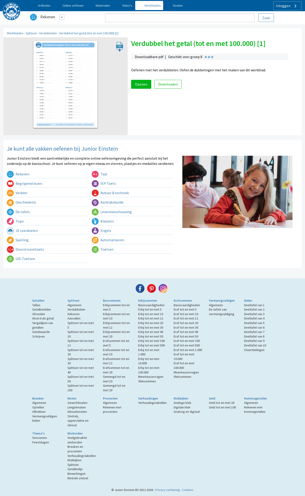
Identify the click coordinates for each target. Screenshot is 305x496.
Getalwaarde (41, 332)
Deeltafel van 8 (254, 336)
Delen (248, 300)
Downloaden (168, 84)
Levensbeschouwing (112, 211)
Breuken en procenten (75, 449)
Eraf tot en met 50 (186, 336)
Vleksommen (147, 381)
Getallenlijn (75, 469)
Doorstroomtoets (25, 249)
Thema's (38, 433)
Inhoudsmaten (77, 412)
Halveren (73, 314)
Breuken (38, 398)
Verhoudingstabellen (152, 403)
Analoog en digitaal (187, 412)
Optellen (38, 407)
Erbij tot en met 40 (150, 332)
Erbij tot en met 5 (150, 309)
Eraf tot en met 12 (186, 318)
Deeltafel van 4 (254, 318)
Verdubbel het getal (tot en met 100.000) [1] (88, 33)
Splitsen (31, 33)
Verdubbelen (48, 33)
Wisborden (75, 433)
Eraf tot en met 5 (185, 309)
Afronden (38, 314)
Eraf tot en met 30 (186, 327)
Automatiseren (108, 240)
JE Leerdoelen (22, 230)
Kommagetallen (255, 398)
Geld (212, 398)
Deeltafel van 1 (254, 305)
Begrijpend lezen (24, 183)
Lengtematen (76, 407)
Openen (141, 84)
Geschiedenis (21, 202)
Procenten (110, 398)
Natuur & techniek (110, 192)
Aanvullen (74, 318)
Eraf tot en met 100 (187, 341)
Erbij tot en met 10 (150, 314)
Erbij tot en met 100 (151, 341)
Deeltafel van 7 (254, 332)
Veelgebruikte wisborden (77, 440)
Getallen (38, 300)
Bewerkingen (76, 474)
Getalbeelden (41, 309)
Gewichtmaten (77, 403)
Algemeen (74, 305)
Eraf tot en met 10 (186, 314)
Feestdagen (40, 442)
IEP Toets (104, 183)
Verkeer (17, 192)
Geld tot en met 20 (221, 403)
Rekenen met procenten (112, 409)
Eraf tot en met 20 (186, 323)
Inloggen (287, 5)
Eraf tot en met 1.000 (188, 350)
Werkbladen (15, 33)
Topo (15, 221)
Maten (71, 398)
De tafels (18, 211)
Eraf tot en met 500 (187, 345)
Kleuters (103, 221)
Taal (99, 174)
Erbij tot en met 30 (150, 327)
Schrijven (38, 336)
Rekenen (47, 16)
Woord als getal (43, 318)
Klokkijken (181, 398)
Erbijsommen (147, 300)
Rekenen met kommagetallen (254, 409)
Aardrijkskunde (108, 202)
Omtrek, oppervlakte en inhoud (78, 420)
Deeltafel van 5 (254, 323)
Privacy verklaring (167, 490)
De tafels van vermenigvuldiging (221, 311)
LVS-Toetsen (21, 258)
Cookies (187, 490)
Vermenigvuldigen (222, 300)
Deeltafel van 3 (254, 314)
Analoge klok (182, 403)
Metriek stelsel (77, 478)
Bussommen (112, 300)
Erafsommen (183, 300)
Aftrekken (39, 412)
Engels (101, 230)
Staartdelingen (254, 350)
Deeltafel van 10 (255, 345)
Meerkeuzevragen (150, 377)
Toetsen (102, 249)
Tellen (36, 305)
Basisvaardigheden (151, 305)
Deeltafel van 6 (254, 327)
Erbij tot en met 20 (150, 323)
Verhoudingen (148, 398)
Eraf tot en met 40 (186, 332)
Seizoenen (39, 438)
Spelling (18, 240)
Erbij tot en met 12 (150, 318)
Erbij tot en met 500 (151, 345)
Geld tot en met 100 (222, 407)
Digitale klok (182, 407)
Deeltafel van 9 (254, 341)
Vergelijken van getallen (42, 325)
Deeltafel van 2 (254, 309)
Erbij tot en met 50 (150, 336)
